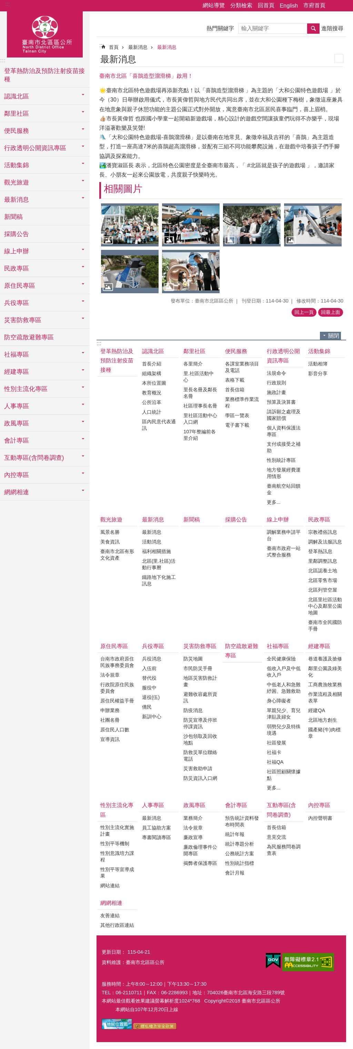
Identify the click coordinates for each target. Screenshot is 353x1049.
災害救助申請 (197, 768)
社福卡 (274, 752)
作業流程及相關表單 (325, 697)
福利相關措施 (156, 551)
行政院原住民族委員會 (117, 688)
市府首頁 (314, 5)
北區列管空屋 (322, 590)
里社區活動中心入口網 (200, 419)
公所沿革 (151, 402)
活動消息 (151, 541)
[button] (130, 224)
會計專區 (236, 805)
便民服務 (236, 351)
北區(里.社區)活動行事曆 (159, 564)
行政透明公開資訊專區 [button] (35, 148)
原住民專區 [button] (19, 285)
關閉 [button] (333, 336)
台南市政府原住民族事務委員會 (117, 662)
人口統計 (151, 412)
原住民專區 (114, 646)
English (289, 6)
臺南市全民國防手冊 (325, 625)
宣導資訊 (110, 739)
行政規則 (276, 382)
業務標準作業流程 (242, 402)
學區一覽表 (237, 415)
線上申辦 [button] (16, 251)
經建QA (316, 710)
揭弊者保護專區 (200, 863)
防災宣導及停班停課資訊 (200, 723)
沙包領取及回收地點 (200, 739)
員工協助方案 (156, 827)
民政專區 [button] (16, 268)
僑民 (147, 707)
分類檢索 (241, 5)
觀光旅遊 (111, 519)
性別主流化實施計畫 (117, 831)
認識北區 (153, 351)
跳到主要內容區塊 (3, 3)
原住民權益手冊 (117, 700)
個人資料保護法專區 (284, 431)
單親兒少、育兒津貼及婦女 (284, 714)
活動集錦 (319, 351)
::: (7, 4)
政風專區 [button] (16, 423)
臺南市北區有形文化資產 (117, 555)
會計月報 (234, 873)
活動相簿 (317, 364)
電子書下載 (237, 425)
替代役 (149, 678)
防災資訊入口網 (200, 778)
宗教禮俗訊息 (322, 532)
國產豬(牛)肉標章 (324, 733)
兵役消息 (151, 658)
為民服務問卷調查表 (284, 850)
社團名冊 (110, 720)
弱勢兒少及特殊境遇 (284, 730)
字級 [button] (344, 6)
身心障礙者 (279, 700)
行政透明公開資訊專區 (283, 355)
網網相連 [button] (16, 492)
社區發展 (276, 742)
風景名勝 (110, 532)
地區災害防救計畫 (200, 681)
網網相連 (111, 903)
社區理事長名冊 (200, 406)
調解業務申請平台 (284, 535)
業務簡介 (193, 818)
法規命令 (276, 373)
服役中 (149, 687)
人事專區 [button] (16, 406)
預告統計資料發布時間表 (242, 821)
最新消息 (138, 47)
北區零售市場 (322, 580)
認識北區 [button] (16, 96)
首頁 (114, 47)
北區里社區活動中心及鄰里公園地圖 (325, 606)
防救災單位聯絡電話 (200, 756)
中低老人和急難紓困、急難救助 (284, 688)
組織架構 (151, 373)
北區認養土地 (322, 570)
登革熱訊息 (320, 551)
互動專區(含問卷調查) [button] (34, 457)
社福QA (275, 762)
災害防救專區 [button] (22, 320)
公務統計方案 (239, 853)
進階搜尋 (332, 28)
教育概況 (151, 392)
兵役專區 (153, 646)
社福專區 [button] (16, 354)
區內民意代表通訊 (159, 425)
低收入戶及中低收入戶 (284, 672)
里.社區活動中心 (198, 377)
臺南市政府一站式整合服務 (284, 551)
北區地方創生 (322, 720)
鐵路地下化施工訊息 (159, 580)
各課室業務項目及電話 (242, 367)
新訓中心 (151, 716)
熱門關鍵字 (220, 28)
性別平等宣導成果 (117, 873)
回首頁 (266, 5)
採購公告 (16, 234)
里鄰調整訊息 (322, 561)
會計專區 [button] (16, 440)
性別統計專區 (281, 460)
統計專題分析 (239, 844)
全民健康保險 (281, 658)
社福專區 (278, 646)
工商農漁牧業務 (325, 684)
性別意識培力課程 (117, 856)
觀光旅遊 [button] (16, 182)
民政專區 (319, 519)
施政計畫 (276, 392)
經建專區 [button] (16, 371)
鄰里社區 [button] (16, 113)
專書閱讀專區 (156, 837)
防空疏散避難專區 (29, 337)
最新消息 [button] (16, 199)
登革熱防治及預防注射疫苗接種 (44, 75)
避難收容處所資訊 (200, 697)
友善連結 (110, 915)
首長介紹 (151, 364)
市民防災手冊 (197, 668)
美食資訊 (110, 541)
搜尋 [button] (313, 28)
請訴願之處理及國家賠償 (284, 415)
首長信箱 (234, 389)
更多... (274, 502)
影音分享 (317, 373)
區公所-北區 (45, 33)
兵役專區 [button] (16, 302)
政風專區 (194, 805)
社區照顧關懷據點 (284, 775)
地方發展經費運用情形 (284, 473)
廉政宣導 (193, 837)
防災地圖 (193, 658)
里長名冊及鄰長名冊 (200, 393)
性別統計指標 (239, 863)
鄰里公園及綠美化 (325, 672)
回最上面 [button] (330, 312)
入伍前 (149, 668)
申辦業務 (110, 710)
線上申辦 (278, 519)
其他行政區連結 (117, 925)
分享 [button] (334, 6)
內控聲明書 (320, 818)
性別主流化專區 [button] (26, 388)
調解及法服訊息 (325, 541)
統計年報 (234, 834)
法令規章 (110, 675)
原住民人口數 (114, 729)
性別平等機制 (114, 843)
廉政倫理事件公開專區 (200, 850)
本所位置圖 (154, 383)
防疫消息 (193, 710)
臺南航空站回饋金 (284, 489)
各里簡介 (193, 364)
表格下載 (234, 380)
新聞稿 (13, 216)
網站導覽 (214, 5)
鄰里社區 (194, 351)
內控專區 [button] (16, 474)
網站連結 (110, 885)
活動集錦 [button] (16, 165)
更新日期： (114, 952)
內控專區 (319, 805)
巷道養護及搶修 (325, 658)
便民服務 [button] (16, 130)
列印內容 (338, 58)
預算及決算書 (281, 402)
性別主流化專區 (116, 809)
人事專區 (153, 805)
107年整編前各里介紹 (199, 435)
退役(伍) (151, 697)
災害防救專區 (199, 646)
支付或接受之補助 (284, 447)
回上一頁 (304, 312)
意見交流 (276, 837)
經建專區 (319, 646)
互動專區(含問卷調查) (281, 809)
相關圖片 (123, 188)
